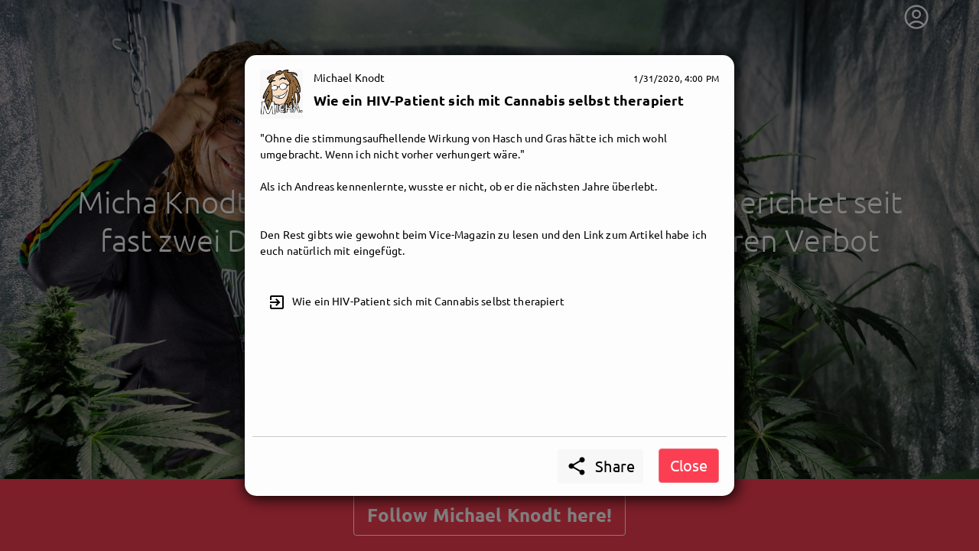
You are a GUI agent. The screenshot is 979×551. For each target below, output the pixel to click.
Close (688, 464)
